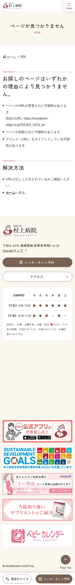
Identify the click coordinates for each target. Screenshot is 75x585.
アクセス (36, 276)
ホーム (10, 192)
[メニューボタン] (69, 6)
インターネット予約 (57, 579)
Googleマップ (13, 250)
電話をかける (19, 579)
